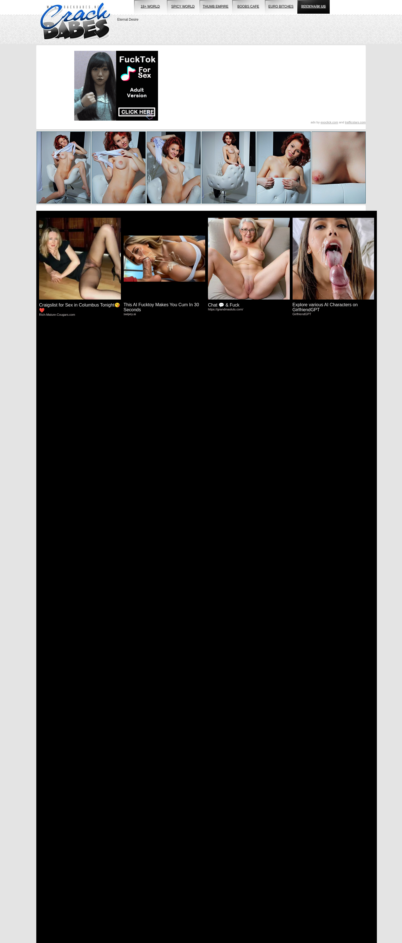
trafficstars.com (355, 122)
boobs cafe (248, 6)
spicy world (183, 6)
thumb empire (215, 6)
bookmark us (313, 6)
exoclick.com (329, 122)
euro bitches (280, 6)
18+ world (150, 6)
